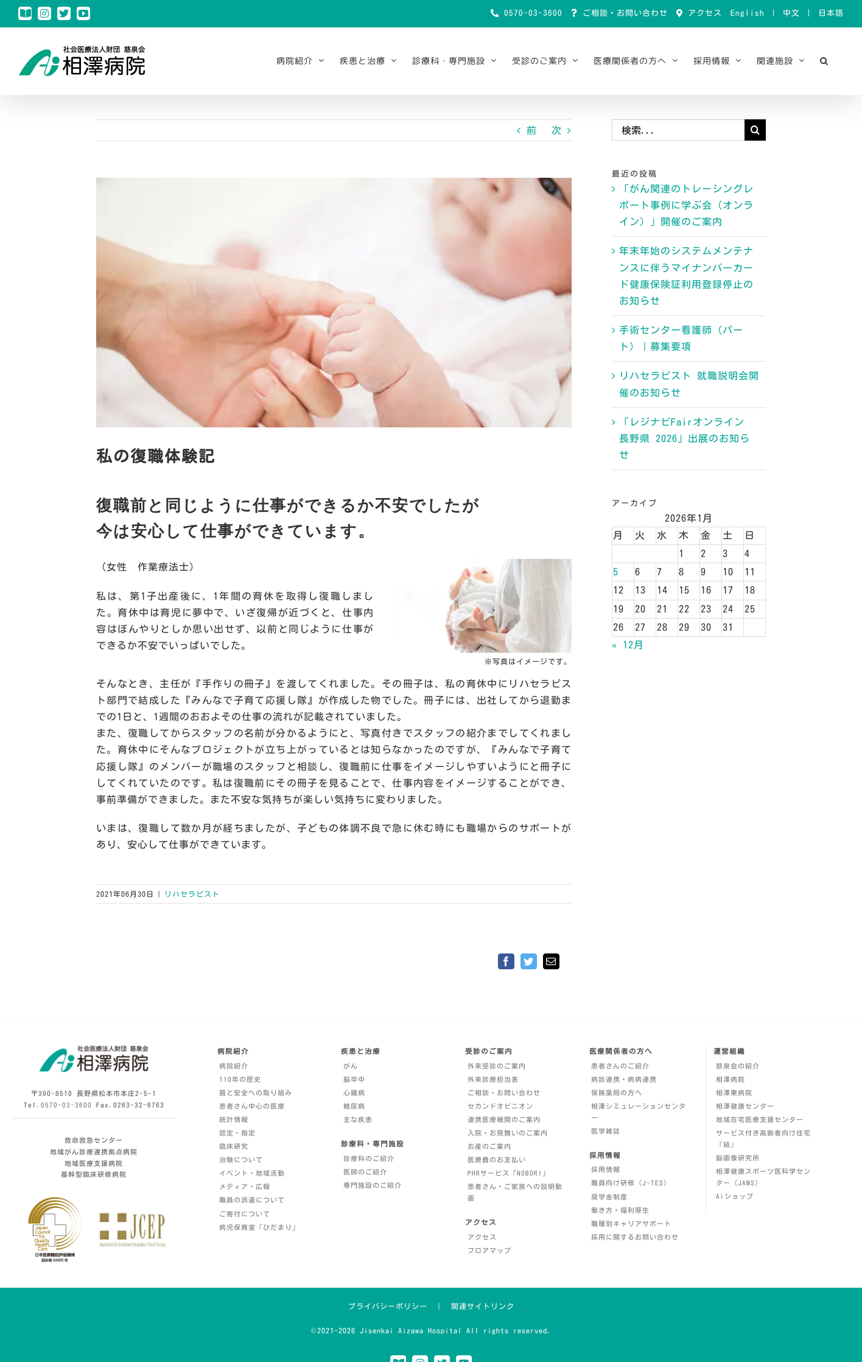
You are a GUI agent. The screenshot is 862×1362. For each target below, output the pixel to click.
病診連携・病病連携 (624, 1079)
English (748, 13)
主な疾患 (358, 1119)
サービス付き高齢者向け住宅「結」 (763, 1138)
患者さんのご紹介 (620, 1065)
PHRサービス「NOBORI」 (509, 1173)
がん (350, 1065)
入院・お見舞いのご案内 (508, 1132)
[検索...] (678, 130)
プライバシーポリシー (387, 1306)
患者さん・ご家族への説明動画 (515, 1192)
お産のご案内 (489, 1146)
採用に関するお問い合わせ (635, 1237)
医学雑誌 (605, 1131)
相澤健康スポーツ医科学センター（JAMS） (763, 1177)
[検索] (755, 130)
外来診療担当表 (493, 1079)
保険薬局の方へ (616, 1092)
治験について (241, 1159)
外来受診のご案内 (497, 1065)
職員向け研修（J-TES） (631, 1182)
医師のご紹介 (365, 1171)
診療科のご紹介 (368, 1158)
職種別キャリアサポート (631, 1223)
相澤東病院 (734, 1092)
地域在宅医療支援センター (760, 1119)
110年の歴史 (240, 1079)
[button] (824, 60)
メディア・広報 (244, 1186)
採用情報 (605, 1169)
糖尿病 (354, 1106)
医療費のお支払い (497, 1159)
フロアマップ (489, 1250)
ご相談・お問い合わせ (623, 13)
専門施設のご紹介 (372, 1185)
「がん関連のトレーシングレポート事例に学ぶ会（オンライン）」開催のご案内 (686, 205)
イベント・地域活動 (252, 1173)
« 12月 (628, 645)
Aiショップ (735, 1196)
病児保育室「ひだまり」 (259, 1227)
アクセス (702, 13)
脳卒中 (354, 1079)
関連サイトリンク (482, 1306)
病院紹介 (233, 1065)
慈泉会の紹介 (738, 1065)
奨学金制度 (609, 1196)
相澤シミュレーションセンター (638, 1112)
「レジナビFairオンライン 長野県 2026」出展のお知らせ (684, 438)
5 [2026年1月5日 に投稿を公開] (615, 572)
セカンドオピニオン (500, 1106)
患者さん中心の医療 (252, 1106)
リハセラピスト (192, 893)
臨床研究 (233, 1146)
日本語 (831, 13)
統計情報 (233, 1119)
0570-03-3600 (530, 13)
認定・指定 (237, 1132)
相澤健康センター (745, 1106)
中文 (791, 13)
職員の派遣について (252, 1199)
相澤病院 (730, 1079)
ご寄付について (244, 1213)
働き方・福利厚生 (620, 1210)
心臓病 (354, 1092)
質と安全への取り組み (255, 1092)
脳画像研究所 (738, 1157)
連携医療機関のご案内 (504, 1119)
